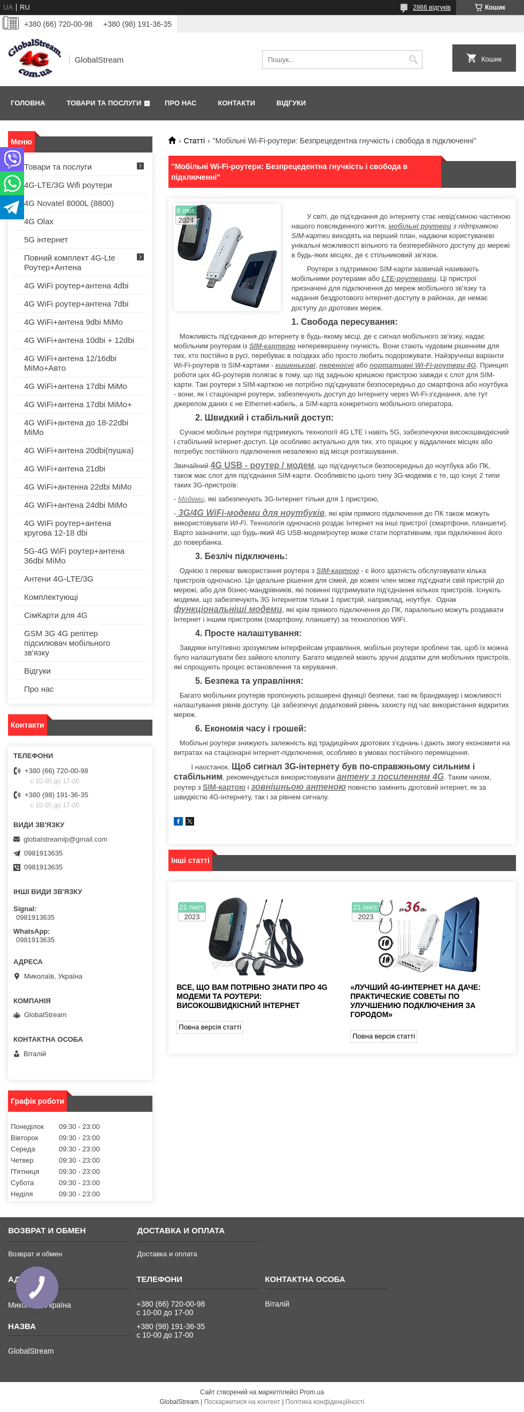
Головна (28, 103)
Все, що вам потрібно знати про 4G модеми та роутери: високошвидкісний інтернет (251, 996)
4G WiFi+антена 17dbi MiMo (75, 386)
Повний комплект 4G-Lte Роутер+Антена (69, 262)
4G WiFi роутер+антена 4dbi (76, 285)
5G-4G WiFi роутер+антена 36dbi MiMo (74, 555)
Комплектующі (51, 596)
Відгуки (291, 103)
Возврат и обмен (35, 1254)
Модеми (191, 499)
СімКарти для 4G (56, 615)
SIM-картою (338, 571)
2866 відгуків (432, 7)
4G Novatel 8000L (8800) (69, 203)
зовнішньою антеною (298, 786)
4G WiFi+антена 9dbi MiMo (73, 321)
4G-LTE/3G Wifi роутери (68, 184)
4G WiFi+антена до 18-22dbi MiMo (76, 427)
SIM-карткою (272, 346)
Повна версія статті (210, 1027)
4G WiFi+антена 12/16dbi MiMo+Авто (70, 363)
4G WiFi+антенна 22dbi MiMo (78, 486)
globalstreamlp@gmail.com (65, 839)
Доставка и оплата (167, 1254)
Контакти (237, 103)
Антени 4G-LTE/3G (59, 578)
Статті (194, 140)
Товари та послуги (103, 103)
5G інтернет (46, 239)
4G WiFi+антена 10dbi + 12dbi (79, 340)
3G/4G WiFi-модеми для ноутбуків (252, 512)
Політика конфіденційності (325, 1402)
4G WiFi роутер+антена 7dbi (76, 303)
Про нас (180, 103)
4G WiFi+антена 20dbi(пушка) (79, 450)
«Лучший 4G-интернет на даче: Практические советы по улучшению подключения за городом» (415, 1001)
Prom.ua (312, 1392)
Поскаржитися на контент (242, 1402)
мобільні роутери (419, 226)
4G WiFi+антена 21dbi (64, 468)
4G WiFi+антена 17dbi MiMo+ (78, 404)
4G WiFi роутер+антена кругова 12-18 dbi (67, 527)
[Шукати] (413, 59)
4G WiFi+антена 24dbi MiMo (75, 504)
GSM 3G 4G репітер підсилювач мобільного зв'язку (67, 643)
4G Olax (38, 221)
